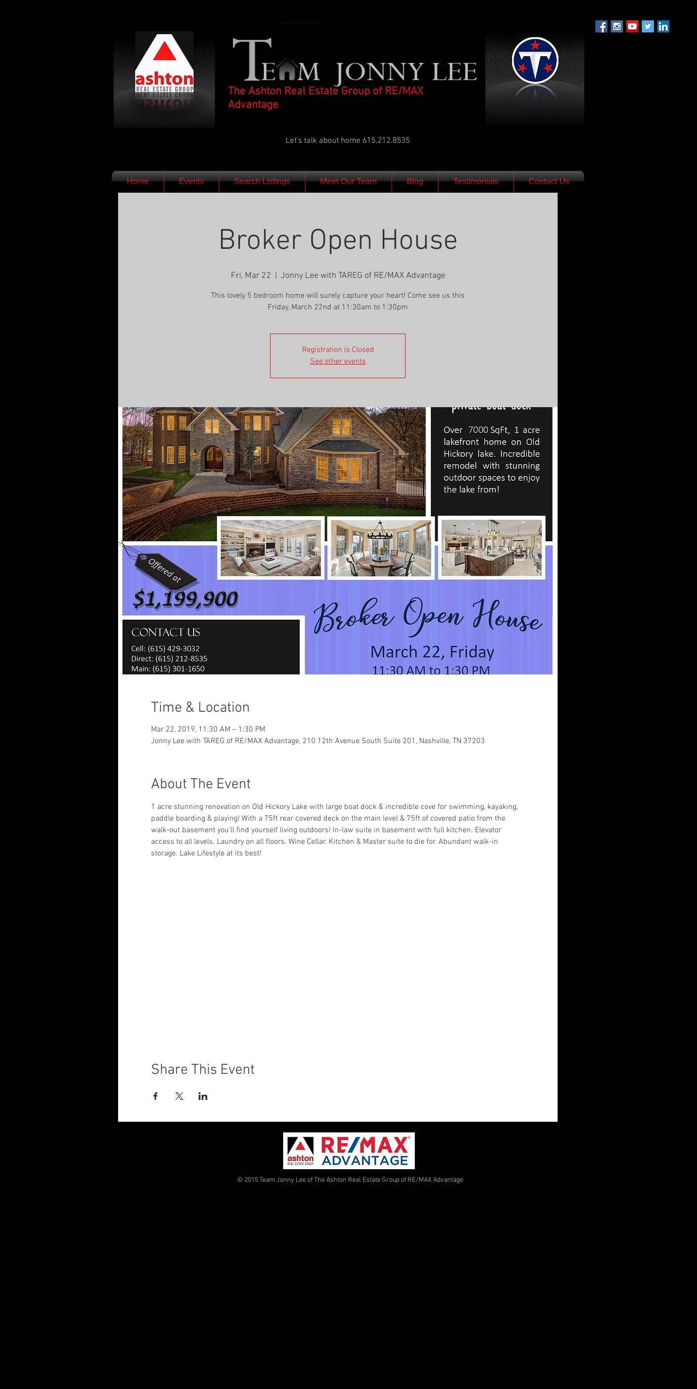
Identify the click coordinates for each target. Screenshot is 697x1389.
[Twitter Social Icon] (648, 26)
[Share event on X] (179, 1096)
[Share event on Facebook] (155, 1096)
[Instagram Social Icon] (617, 26)
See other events (338, 361)
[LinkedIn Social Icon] (663, 26)
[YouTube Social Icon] (632, 26)
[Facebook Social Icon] (601, 26)
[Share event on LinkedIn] (203, 1096)
